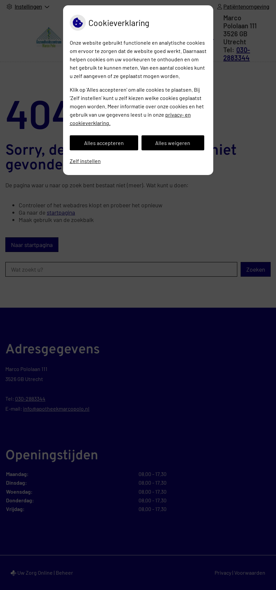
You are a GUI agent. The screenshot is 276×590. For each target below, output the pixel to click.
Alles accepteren (104, 143)
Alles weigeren (172, 143)
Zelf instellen (85, 161)
